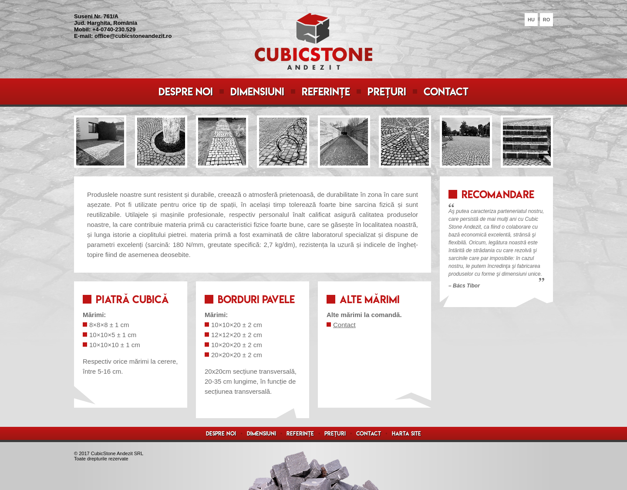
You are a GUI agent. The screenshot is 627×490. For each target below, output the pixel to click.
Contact (446, 91)
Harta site (406, 433)
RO (546, 19)
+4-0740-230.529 (113, 29)
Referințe (326, 91)
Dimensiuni (257, 91)
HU (531, 19)
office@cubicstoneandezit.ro (133, 36)
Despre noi (185, 91)
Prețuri (386, 91)
